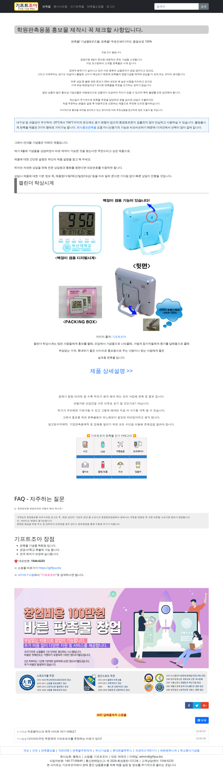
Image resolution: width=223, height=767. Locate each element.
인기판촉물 (77, 6)
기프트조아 (119, 337)
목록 (201, 720)
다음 (31, 575)
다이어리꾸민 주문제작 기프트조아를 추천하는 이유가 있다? (64, 739)
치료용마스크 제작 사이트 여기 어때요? (51, 731)
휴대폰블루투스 (122, 750)
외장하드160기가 (146, 750)
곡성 (26, 750)
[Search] (176, 6)
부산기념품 (102, 750)
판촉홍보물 (48, 750)
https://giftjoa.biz (50, 568)
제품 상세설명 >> (111, 370)
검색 (203, 6)
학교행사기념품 (190, 750)
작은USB (63, 750)
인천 (35, 750)
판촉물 (46, 6)
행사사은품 (60, 6)
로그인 (110, 6)
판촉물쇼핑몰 (95, 6)
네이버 (22, 575)
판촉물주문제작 (82, 750)
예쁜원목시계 (168, 750)
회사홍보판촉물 (86, 127)
